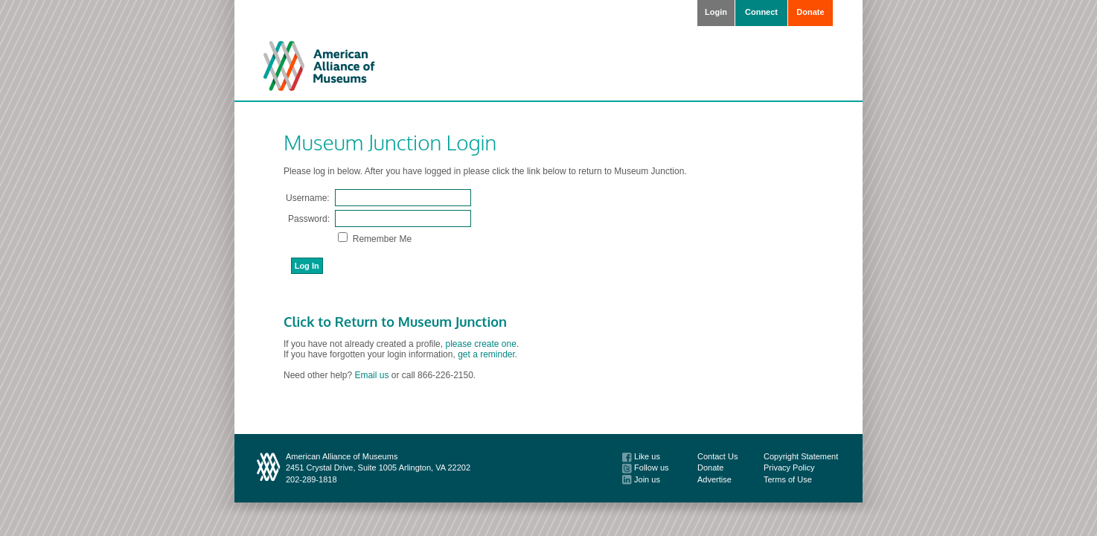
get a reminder (486, 354)
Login (716, 11)
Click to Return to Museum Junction (395, 321)
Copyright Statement (801, 456)
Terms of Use (788, 479)
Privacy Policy (789, 467)
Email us (371, 375)
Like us (641, 456)
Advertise (714, 479)
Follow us (645, 467)
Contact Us (717, 456)
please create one (480, 344)
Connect (761, 11)
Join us (641, 479)
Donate (810, 11)
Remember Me (381, 239)
